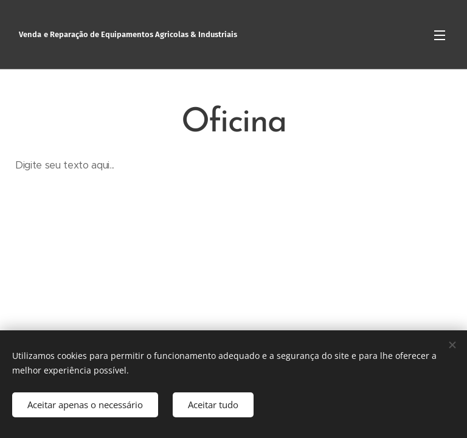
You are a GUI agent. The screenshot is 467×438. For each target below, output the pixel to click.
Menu (439, 35)
